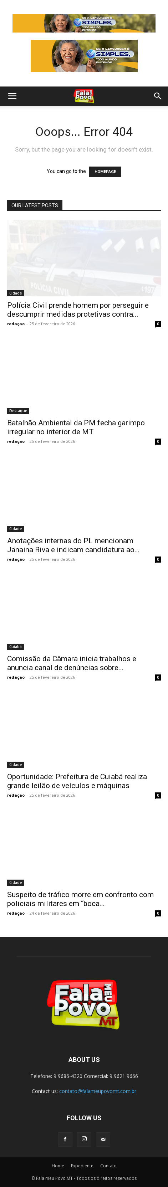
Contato (108, 1166)
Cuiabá (15, 646)
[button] (12, 96)
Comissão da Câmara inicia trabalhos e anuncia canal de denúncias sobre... (71, 663)
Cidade (15, 293)
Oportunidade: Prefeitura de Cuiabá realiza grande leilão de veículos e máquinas (77, 781)
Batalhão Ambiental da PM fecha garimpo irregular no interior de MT (76, 427)
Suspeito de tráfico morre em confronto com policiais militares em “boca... (80, 899)
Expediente (82, 1166)
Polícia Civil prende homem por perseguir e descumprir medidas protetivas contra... (78, 309)
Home (58, 1166)
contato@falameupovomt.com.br (97, 1091)
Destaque (18, 410)
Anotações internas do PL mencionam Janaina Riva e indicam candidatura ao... (73, 545)
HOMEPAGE (105, 171)
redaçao (16, 323)
